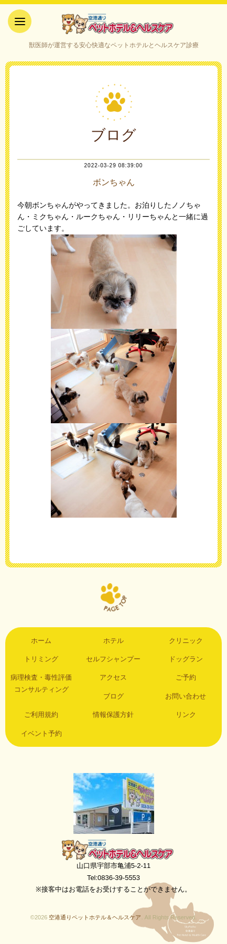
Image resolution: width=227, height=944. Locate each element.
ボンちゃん (114, 182)
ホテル (113, 641)
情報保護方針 (113, 714)
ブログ (113, 696)
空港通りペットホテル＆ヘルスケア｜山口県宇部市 (114, 23)
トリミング (41, 659)
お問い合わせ (185, 696)
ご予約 (186, 677)
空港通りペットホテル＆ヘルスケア (114, 849)
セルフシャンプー (113, 659)
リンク (186, 714)
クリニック (186, 641)
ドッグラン (186, 659)
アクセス (113, 677)
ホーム (41, 641)
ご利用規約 (41, 714)
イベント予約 (41, 733)
